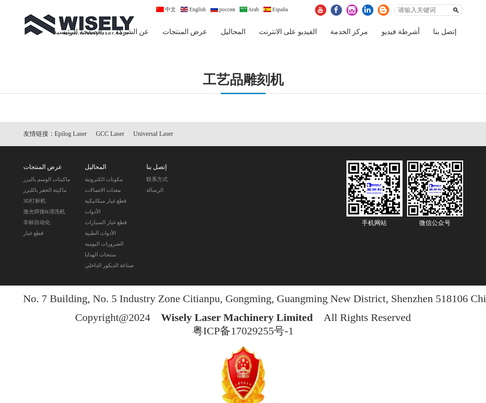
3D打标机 (34, 201)
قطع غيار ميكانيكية (106, 201)
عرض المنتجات (184, 31)
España (275, 9)
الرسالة (154, 190)
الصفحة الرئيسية (77, 31)
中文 (166, 9)
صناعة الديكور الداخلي (109, 265)
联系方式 (157, 179)
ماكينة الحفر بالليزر (44, 190)
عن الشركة (132, 31)
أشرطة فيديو (400, 31)
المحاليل (233, 31)
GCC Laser (110, 133)
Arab (249, 9)
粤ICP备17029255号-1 (243, 331)
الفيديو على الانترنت (288, 31)
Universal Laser (153, 133)
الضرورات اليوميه (104, 244)
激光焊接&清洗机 (44, 211)
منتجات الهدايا (100, 254)
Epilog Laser (71, 133)
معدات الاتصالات (103, 190)
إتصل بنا (444, 31)
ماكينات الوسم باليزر (46, 179)
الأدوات (93, 211)
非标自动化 (36, 222)
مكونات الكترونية (104, 179)
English (193, 9)
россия (222, 9)
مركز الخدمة (349, 31)
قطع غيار (33, 233)
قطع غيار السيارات (106, 222)
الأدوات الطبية (100, 233)
